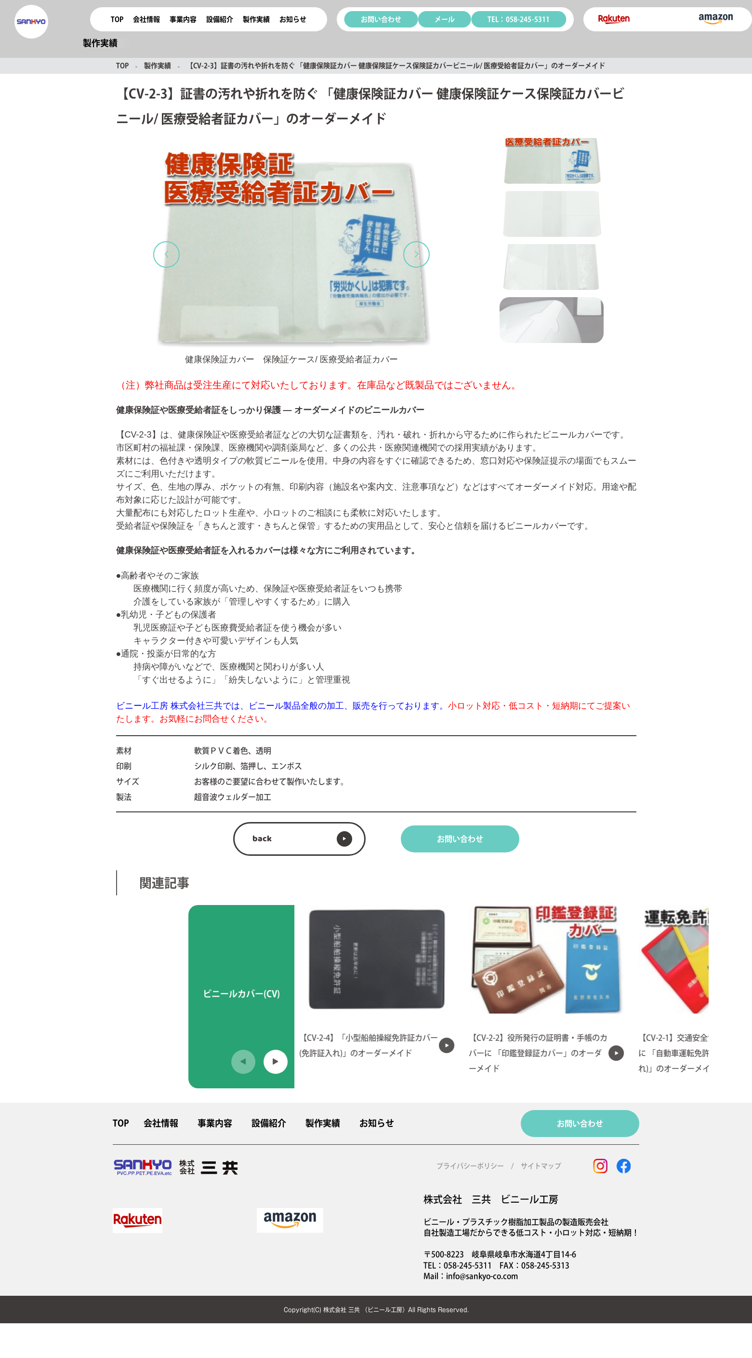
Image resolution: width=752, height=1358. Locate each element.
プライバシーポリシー (470, 1166)
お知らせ (292, 19)
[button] (166, 254)
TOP (117, 19)
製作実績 (157, 65)
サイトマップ (541, 1166)
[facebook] (623, 1166)
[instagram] (600, 1166)
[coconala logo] (31, 22)
